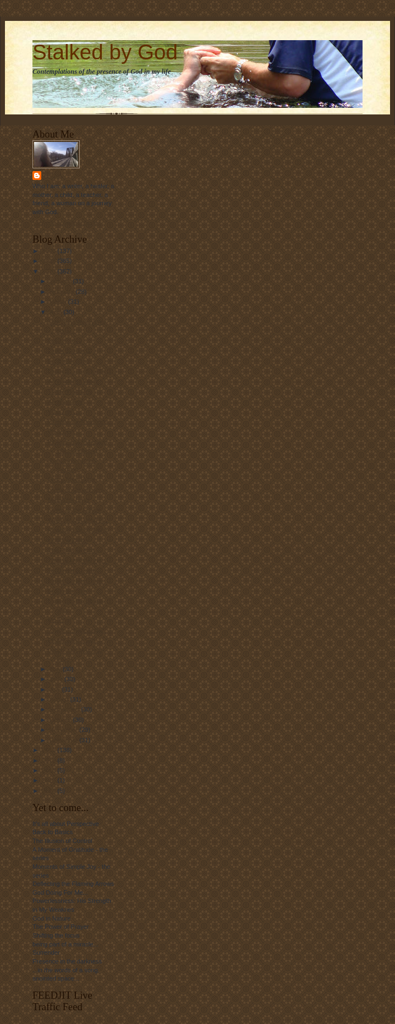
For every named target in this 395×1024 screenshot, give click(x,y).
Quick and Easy (69, 350)
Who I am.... (64, 411)
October (61, 719)
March (59, 301)
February (63, 291)
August (60, 699)
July (56, 689)
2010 (49, 271)
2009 (49, 261)
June (57, 679)
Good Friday (64, 340)
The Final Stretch (71, 550)
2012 (49, 760)
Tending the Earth (72, 570)
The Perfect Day (70, 391)
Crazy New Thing (71, 479)
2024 (49, 790)
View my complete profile (66, 223)
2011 (49, 750)
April (56, 312)
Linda (53, 175)
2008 (49, 251)
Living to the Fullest (74, 510)
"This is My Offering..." (78, 560)
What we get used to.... (79, 520)
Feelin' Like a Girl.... (75, 640)
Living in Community (75, 489)
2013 (49, 770)
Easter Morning (69, 361)
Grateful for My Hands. (78, 421)
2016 (49, 780)
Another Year (66, 401)
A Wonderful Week (73, 381)
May (56, 669)
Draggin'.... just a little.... (80, 371)
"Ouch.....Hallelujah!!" (77, 630)
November (65, 729)
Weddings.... (65, 432)
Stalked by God (105, 52)
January (61, 281)
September (65, 709)
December (65, 740)
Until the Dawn (68, 540)
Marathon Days (69, 499)
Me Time (60, 619)
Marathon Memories (75, 581)
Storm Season (67, 591)
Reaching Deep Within (78, 530)
